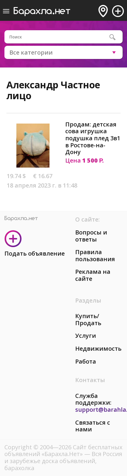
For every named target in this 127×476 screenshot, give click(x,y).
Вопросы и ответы (91, 235)
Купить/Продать (88, 319)
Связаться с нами (92, 425)
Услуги (85, 336)
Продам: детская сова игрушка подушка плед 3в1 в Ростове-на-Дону (92, 138)
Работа (85, 361)
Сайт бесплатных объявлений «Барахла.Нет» (63, 450)
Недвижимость (98, 348)
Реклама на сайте (92, 275)
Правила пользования (95, 255)
